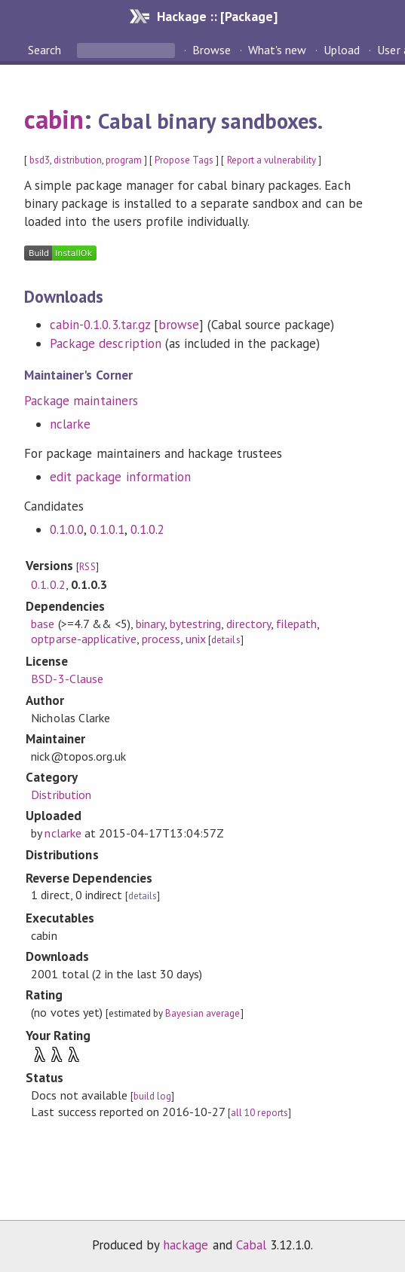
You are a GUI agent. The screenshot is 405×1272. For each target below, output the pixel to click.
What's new (277, 49)
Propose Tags (184, 160)
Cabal (251, 1245)
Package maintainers (80, 400)
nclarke (70, 424)
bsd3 (39, 160)
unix (196, 638)
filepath (296, 623)
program (124, 160)
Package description (105, 343)
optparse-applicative (83, 638)
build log (152, 1096)
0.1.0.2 (147, 529)
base (42, 623)
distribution (77, 160)
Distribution (61, 794)
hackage (185, 1245)
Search (46, 49)
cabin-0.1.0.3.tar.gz (99, 324)
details (225, 639)
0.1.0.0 (67, 529)
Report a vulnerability (272, 160)
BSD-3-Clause (67, 678)
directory (248, 623)
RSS (87, 566)
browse (178, 324)
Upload (342, 49)
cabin (54, 119)
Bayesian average (202, 1013)
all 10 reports (259, 1112)
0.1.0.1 (107, 529)
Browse (211, 49)
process (161, 638)
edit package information (120, 476)
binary (150, 623)
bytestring (195, 623)
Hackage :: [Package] (217, 16)
